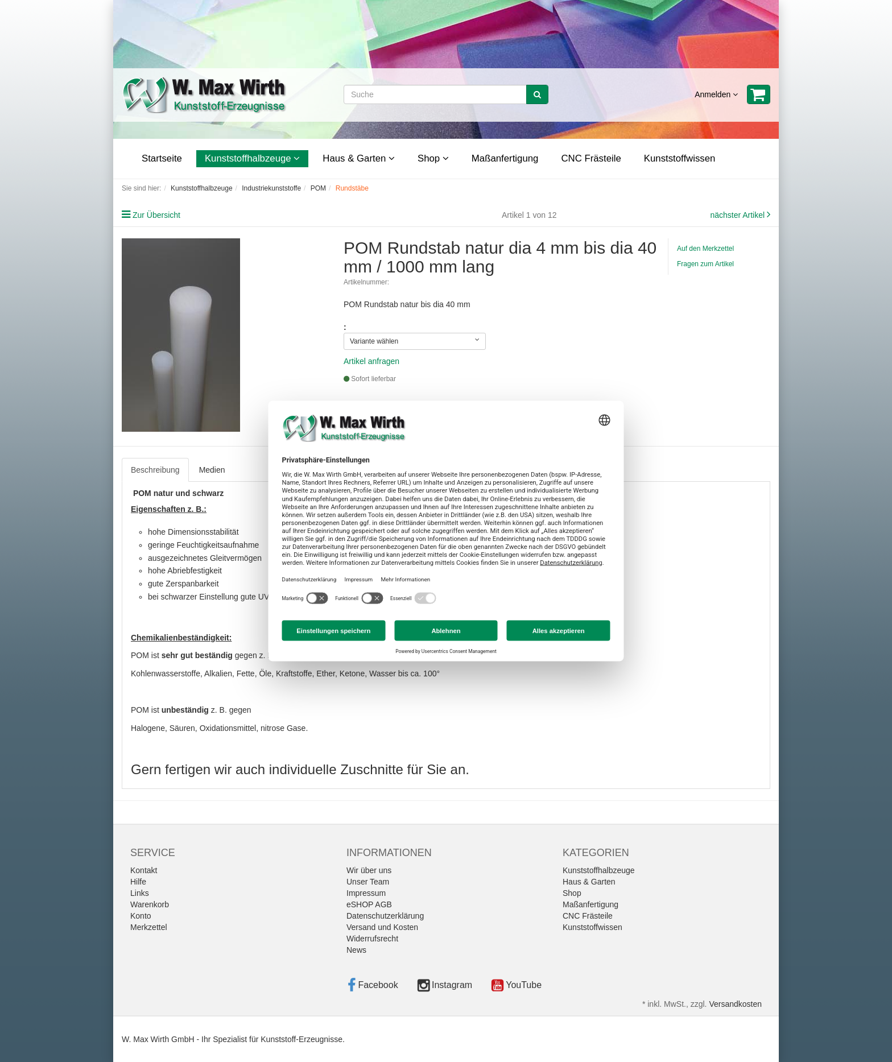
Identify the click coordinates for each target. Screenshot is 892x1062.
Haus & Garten (359, 158)
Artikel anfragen (371, 361)
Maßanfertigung (505, 158)
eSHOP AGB (369, 904)
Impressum (366, 893)
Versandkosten (735, 1004)
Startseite (162, 158)
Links (139, 893)
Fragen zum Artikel (705, 264)
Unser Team (367, 881)
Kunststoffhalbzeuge (252, 158)
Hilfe (138, 881)
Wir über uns (368, 870)
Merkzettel (148, 927)
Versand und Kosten (382, 927)
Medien (212, 469)
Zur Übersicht (156, 215)
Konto (140, 915)
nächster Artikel (738, 215)
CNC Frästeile (591, 158)
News (356, 949)
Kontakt (143, 870)
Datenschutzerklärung (385, 915)
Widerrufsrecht (372, 938)
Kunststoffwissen (680, 158)
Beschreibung (155, 469)
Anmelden (716, 94)
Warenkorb (149, 904)
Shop (433, 158)
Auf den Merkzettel (705, 249)
